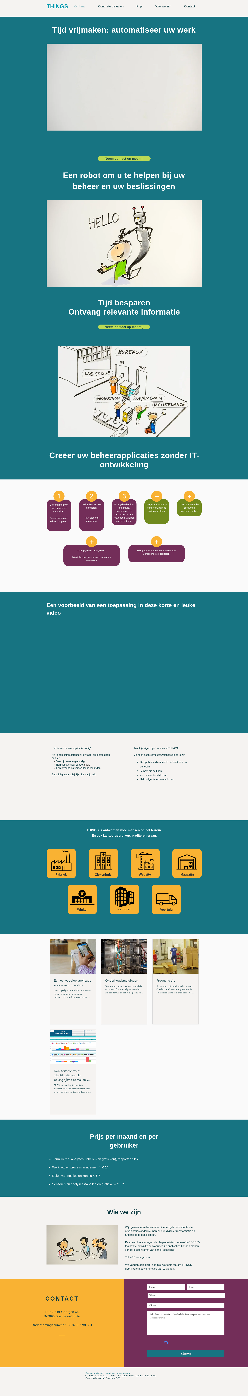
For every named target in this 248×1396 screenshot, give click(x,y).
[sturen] (185, 1353)
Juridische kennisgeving (118, 1373)
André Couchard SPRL (110, 1378)
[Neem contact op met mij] (124, 158)
